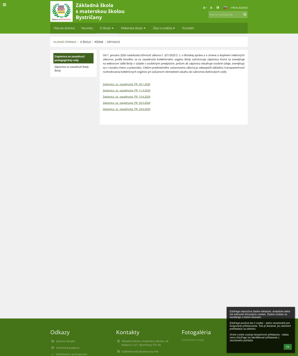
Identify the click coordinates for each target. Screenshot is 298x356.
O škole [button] (107, 28)
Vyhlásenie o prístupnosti (71, 354)
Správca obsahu (66, 341)
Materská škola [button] (133, 28)
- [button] (211, 7)
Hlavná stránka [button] (64, 28)
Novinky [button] (87, 28)
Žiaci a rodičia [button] (164, 28)
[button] (225, 7)
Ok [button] (287, 346)
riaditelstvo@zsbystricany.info (140, 351)
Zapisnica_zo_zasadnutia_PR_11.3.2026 (126, 90)
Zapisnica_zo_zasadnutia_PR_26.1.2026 (126, 84)
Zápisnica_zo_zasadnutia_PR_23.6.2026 (126, 109)
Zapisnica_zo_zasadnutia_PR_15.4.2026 (126, 96)
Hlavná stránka (64, 42)
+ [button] (205, 7)
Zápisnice (113, 42)
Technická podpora (67, 348)
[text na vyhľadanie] (228, 14)
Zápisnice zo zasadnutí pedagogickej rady (69, 58)
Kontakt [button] (188, 28)
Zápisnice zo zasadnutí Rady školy (71, 68)
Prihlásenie (239, 8)
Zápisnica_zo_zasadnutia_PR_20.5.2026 (126, 103)
